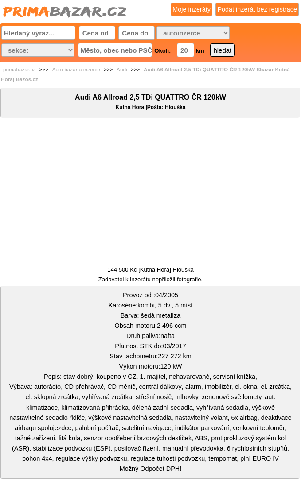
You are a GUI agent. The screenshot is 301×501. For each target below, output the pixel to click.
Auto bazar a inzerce (76, 69)
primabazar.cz (19, 69)
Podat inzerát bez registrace (257, 9)
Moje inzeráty (191, 9)
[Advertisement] (150, 184)
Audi (122, 69)
